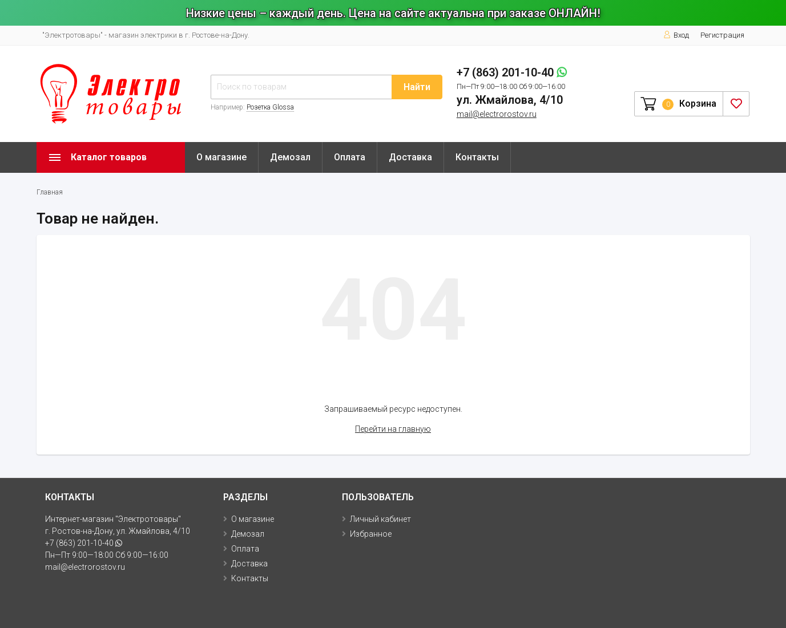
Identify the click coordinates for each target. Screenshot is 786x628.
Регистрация (722, 35)
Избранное (371, 533)
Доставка (410, 157)
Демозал (290, 157)
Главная (50, 192)
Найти (417, 87)
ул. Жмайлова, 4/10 (510, 100)
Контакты (477, 157)
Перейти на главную (393, 428)
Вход (676, 35)
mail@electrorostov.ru (497, 114)
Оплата (349, 157)
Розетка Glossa (270, 107)
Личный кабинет (380, 519)
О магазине (221, 157)
